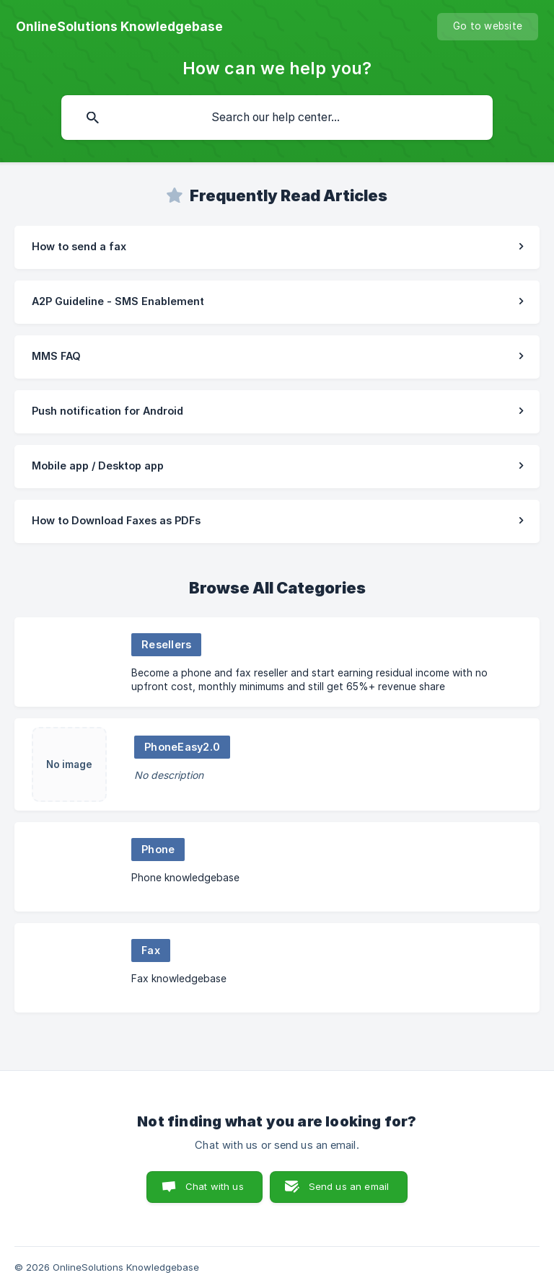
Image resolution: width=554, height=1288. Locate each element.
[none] (119, 26)
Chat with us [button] (214, 1186)
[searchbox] (277, 117)
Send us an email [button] (349, 1186)
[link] (277, 247)
